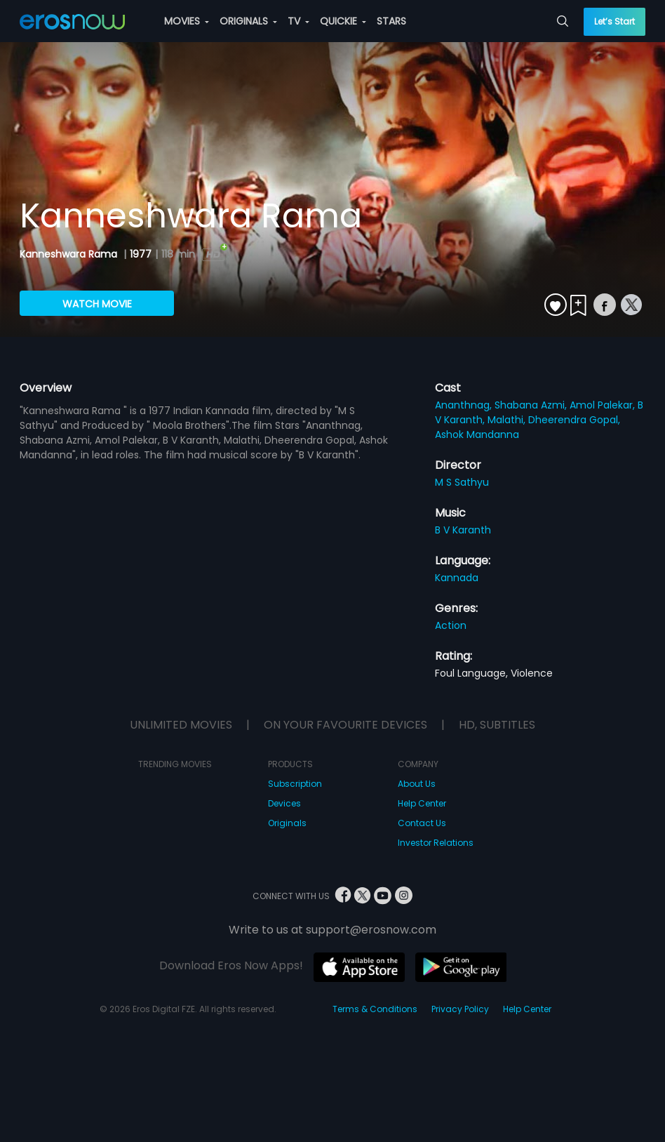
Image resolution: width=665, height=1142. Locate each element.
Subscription (295, 784)
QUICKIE (343, 21)
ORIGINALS (248, 21)
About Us (417, 784)
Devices (284, 803)
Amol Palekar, (604, 405)
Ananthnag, (465, 405)
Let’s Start (614, 21)
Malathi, (508, 420)
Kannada (456, 578)
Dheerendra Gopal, (574, 420)
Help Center (422, 803)
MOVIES (186, 21)
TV (298, 21)
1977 (141, 254)
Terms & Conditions (374, 1009)
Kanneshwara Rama (70, 254)
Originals (287, 823)
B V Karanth (463, 530)
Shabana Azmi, (532, 405)
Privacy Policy (460, 1009)
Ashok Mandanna (477, 434)
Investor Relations (435, 843)
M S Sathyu (462, 482)
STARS (391, 21)
